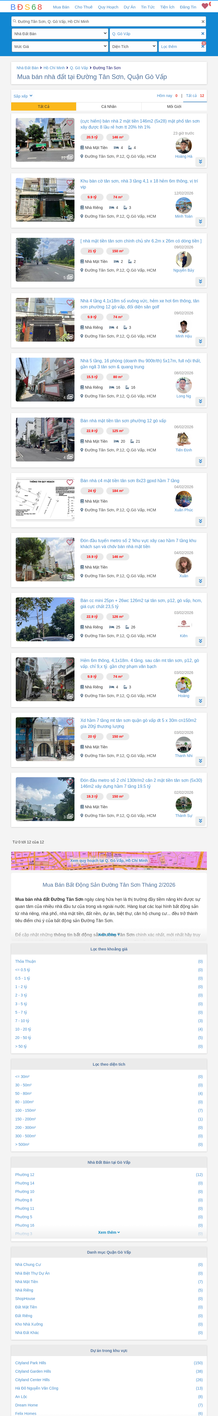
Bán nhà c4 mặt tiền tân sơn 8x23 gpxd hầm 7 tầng (129, 480)
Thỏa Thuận (109, 961)
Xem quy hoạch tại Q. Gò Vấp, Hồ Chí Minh (109, 860)
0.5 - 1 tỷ (109, 978)
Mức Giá (21, 46)
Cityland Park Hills (109, 1363)
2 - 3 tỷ (109, 995)
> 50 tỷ (109, 1046)
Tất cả (195, 95)
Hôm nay (167, 95)
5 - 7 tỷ (109, 1012)
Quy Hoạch (108, 7)
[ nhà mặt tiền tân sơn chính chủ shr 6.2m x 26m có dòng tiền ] (140, 241)
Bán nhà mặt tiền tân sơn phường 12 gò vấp (123, 420)
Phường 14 (109, 1183)
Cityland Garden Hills (109, 1371)
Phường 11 (109, 1208)
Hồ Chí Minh (54, 68)
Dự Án (129, 7)
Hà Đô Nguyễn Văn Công (109, 1388)
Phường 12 (109, 1174)
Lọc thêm (169, 46)
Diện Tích (120, 46)
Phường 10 (109, 1191)
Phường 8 (109, 1200)
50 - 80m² (109, 1093)
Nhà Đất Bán (25, 34)
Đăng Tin (188, 7)
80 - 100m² (109, 1102)
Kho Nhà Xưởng (109, 1324)
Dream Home (109, 1405)
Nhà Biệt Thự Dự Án (109, 1273)
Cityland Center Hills (109, 1380)
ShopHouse (109, 1298)
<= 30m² (109, 1076)
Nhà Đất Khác (109, 1332)
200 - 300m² (109, 1127)
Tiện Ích (167, 7)
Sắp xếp (21, 96)
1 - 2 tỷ (109, 986)
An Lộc (109, 1396)
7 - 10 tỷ (109, 1020)
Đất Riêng (109, 1315)
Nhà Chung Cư (109, 1264)
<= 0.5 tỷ (109, 970)
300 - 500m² (109, 1136)
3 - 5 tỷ (109, 1004)
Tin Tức (148, 7)
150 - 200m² (109, 1119)
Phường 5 (109, 1217)
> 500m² (109, 1144)
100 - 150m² (109, 1110)
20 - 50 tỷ (109, 1037)
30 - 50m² (109, 1085)
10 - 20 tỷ (109, 1029)
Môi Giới (174, 106)
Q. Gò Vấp (121, 34)
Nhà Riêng (109, 1290)
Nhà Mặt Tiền (109, 1281)
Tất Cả (43, 106)
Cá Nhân (108, 106)
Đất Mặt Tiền (109, 1307)
